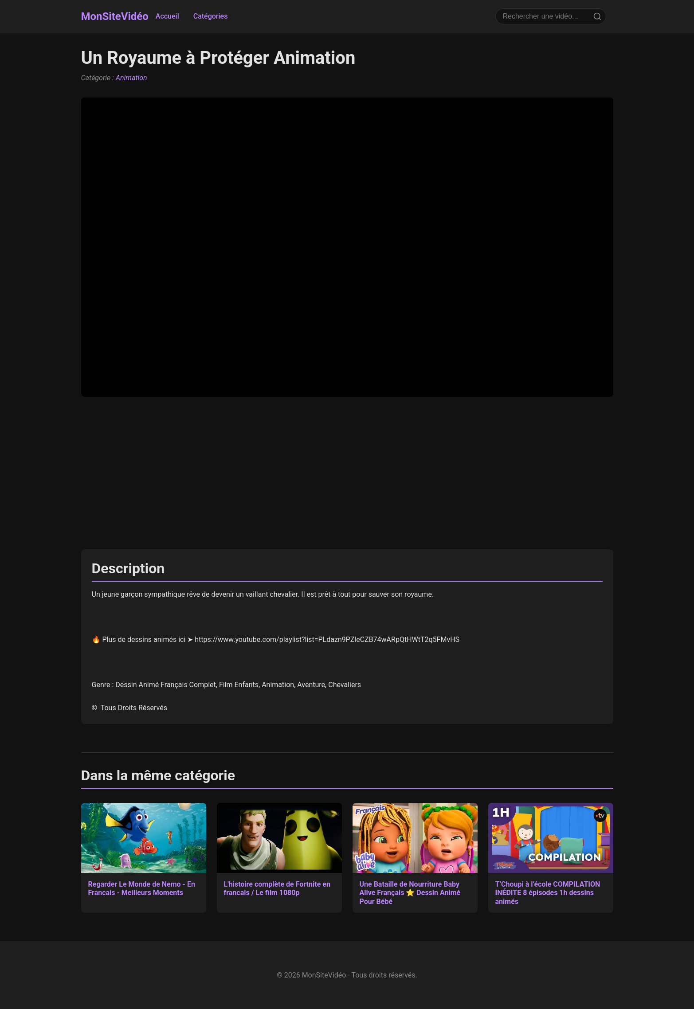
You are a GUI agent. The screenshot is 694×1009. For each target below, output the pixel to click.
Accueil (167, 16)
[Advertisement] (347, 473)
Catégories (210, 16)
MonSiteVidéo (115, 16)
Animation (131, 78)
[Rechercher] (597, 16)
